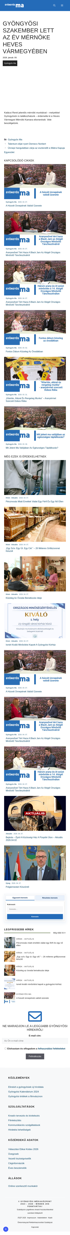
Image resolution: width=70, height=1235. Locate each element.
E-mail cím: (35, 1035)
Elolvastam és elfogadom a (35, 1048)
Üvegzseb (13, 1154)
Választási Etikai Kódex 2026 (23, 1149)
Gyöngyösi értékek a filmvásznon (25, 1096)
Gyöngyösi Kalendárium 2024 (23, 1091)
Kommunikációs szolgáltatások (24, 1125)
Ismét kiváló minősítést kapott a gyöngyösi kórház (39, 984)
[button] (54, 5)
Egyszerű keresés (20, 898)
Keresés (35, 917)
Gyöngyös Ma (10, 63)
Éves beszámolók (17, 1168)
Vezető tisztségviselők (19, 1158)
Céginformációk (16, 1163)
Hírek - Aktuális (25, 939)
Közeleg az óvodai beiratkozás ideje (32, 970)
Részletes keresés (50, 898)
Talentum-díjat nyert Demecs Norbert (27, 144)
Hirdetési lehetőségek (19, 1129)
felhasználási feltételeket (51, 1048)
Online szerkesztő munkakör (23, 1186)
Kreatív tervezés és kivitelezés (24, 1115)
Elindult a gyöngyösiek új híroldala (26, 1087)
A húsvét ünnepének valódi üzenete (32, 998)
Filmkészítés (14, 1120)
